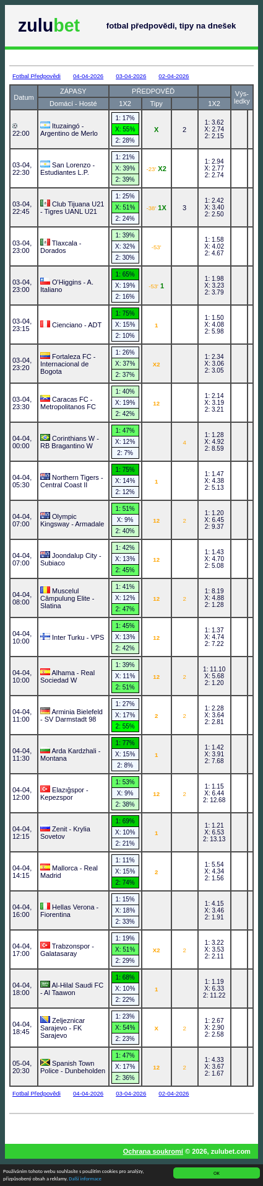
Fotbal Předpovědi (36, 76)
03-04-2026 (131, 76)
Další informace (85, 1180)
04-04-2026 (88, 76)
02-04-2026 (173, 76)
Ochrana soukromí (153, 1151)
